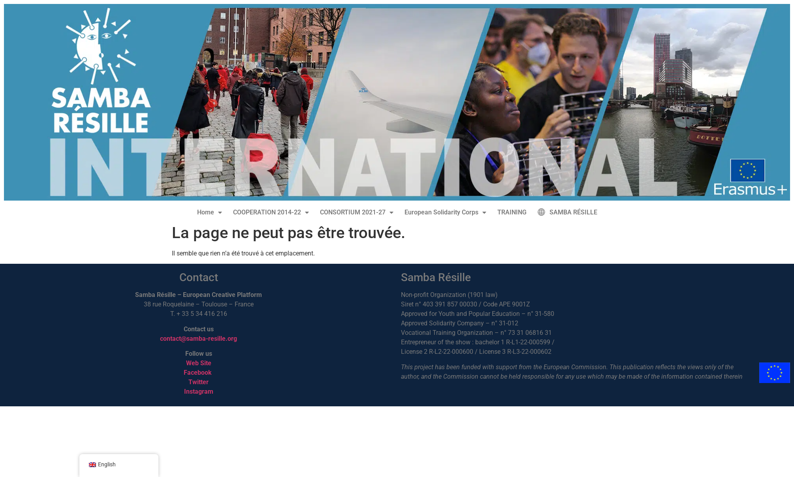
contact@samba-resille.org (198, 338)
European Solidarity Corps (445, 212)
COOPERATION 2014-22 (271, 212)
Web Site (198, 363)
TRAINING (512, 212)
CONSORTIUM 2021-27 (356, 212)
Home (209, 212)
